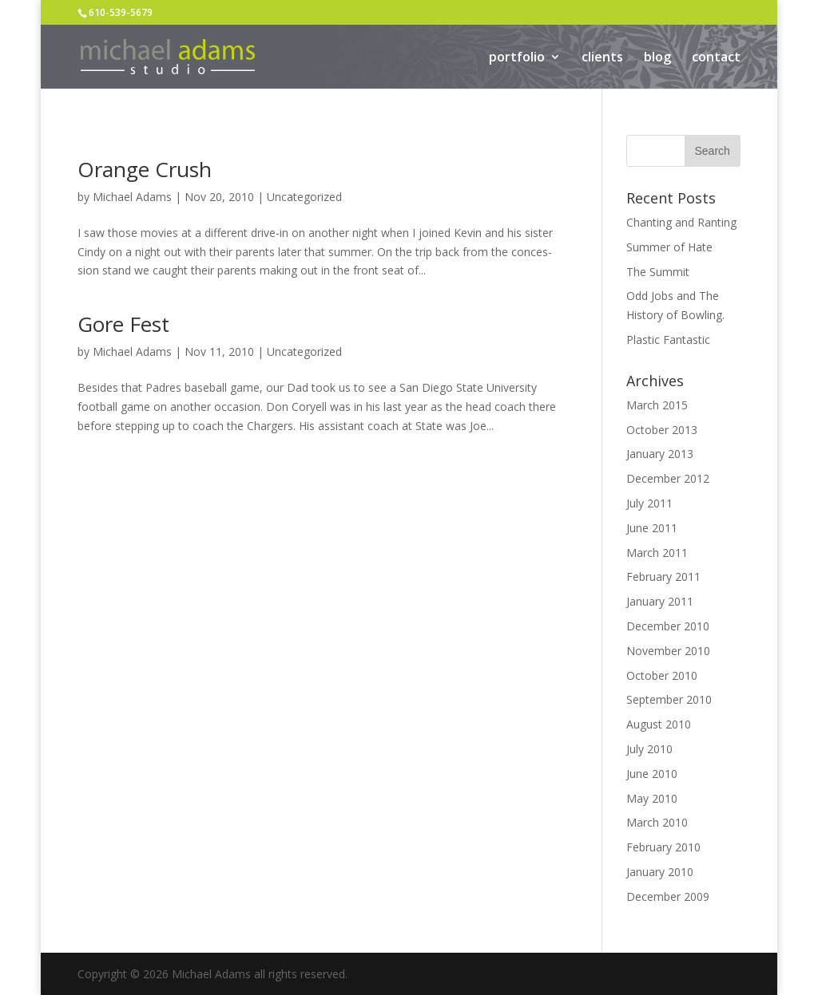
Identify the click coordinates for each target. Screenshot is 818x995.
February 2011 (663, 576)
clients (602, 58)
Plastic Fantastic (668, 339)
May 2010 (651, 798)
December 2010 (667, 626)
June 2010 (651, 773)
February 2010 (663, 847)
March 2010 (657, 822)
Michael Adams (132, 196)
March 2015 (657, 405)
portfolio (517, 58)
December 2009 (667, 896)
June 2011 (651, 527)
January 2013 (659, 453)
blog (657, 58)
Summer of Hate (669, 247)
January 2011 (659, 601)
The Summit (657, 271)
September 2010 (669, 699)
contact (716, 58)
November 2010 (668, 650)
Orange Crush (144, 169)
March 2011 (657, 552)
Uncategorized (304, 196)
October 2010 (661, 675)
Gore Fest (123, 324)
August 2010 (658, 724)
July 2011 (649, 503)
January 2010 (659, 871)
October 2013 (661, 429)
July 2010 (649, 748)
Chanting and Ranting (681, 222)
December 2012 (667, 478)
